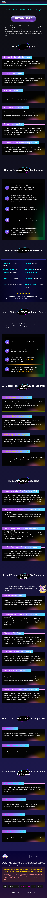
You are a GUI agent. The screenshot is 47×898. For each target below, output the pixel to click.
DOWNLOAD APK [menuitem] (25, 886)
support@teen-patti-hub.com (32, 865)
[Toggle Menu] (40, 2)
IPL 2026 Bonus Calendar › (14, 831)
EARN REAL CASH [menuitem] (14, 886)
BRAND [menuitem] (34, 886)
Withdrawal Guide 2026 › (13, 783)
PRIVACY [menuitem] (40, 886)
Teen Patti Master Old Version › (15, 745)
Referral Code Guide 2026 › (14, 800)
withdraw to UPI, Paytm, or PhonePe (28, 371)
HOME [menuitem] (5, 886)
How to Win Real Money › (13, 815)
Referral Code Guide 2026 (29, 359)
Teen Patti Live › (10, 729)
